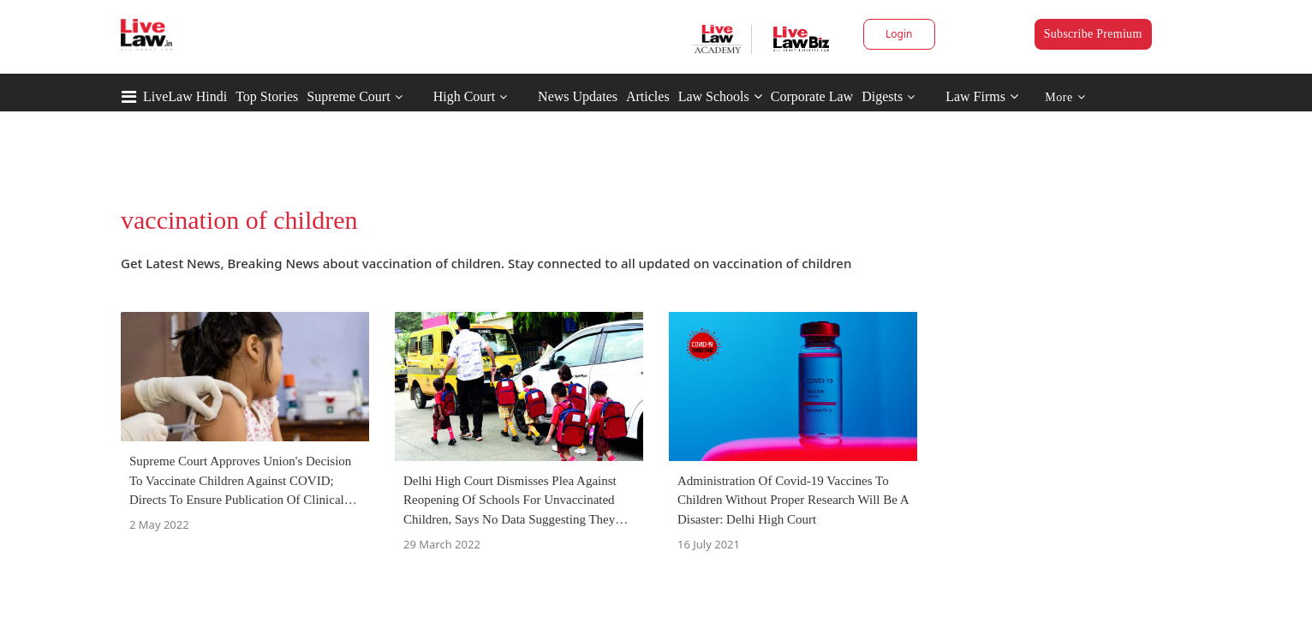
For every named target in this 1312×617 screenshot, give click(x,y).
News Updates (577, 96)
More (1065, 97)
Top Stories (267, 96)
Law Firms (981, 96)
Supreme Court (348, 96)
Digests (882, 96)
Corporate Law (812, 96)
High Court (464, 96)
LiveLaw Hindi (185, 96)
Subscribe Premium (1093, 33)
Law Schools (720, 96)
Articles (648, 96)
